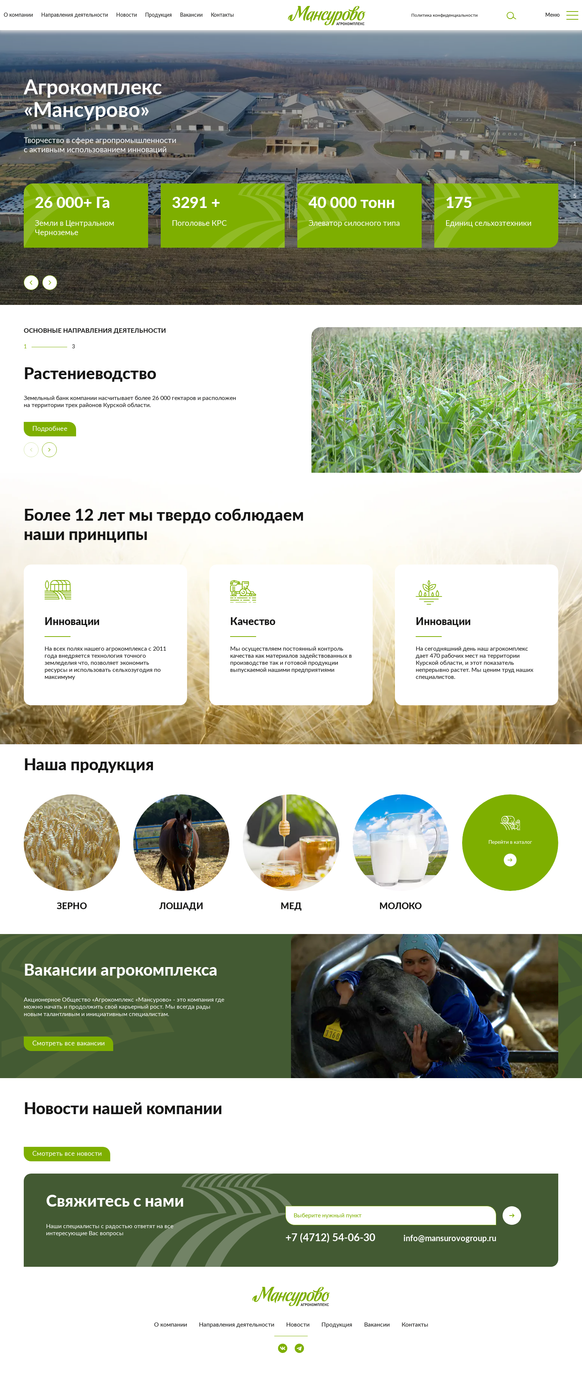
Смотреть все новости (67, 1154)
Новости (126, 15)
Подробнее (50, 429)
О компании (18, 15)
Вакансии (191, 15)
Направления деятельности (74, 15)
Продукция (158, 15)
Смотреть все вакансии (68, 1043)
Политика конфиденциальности (444, 15)
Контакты (222, 15)
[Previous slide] (31, 282)
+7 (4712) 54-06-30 (330, 1238)
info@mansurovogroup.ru (449, 1238)
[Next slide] (49, 282)
